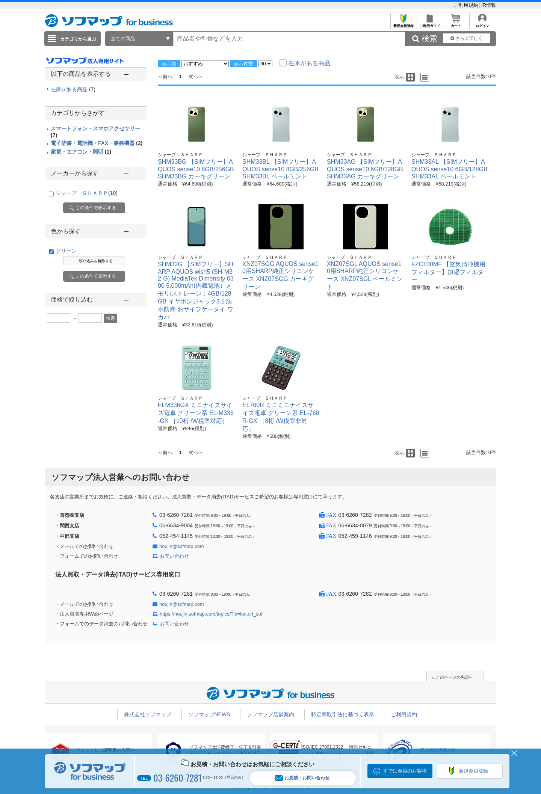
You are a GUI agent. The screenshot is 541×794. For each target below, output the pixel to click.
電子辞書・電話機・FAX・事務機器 (96, 143)
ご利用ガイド (429, 24)
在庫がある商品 (73, 89)
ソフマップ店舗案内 (270, 714)
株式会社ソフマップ (147, 714)
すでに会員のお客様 (405, 771)
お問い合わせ (174, 556)
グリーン (66, 251)
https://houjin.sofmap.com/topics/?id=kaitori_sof (211, 614)
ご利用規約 (467, 5)
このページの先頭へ (454, 677)
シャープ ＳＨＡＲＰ (87, 193)
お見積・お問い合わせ (302, 778)
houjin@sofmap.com (181, 546)
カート (456, 24)
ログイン (482, 24)
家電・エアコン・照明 (81, 152)
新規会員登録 (403, 24)
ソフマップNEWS (209, 714)
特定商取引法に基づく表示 (342, 714)
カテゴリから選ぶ (78, 39)
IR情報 (488, 5)
